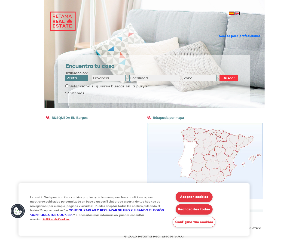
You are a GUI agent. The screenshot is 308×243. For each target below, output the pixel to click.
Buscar (229, 78)
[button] (17, 211)
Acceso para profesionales (239, 36)
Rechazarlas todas (194, 209)
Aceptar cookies (194, 197)
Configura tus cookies (194, 222)
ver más (77, 93)
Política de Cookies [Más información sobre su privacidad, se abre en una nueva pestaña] (56, 219)
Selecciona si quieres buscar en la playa (108, 86)
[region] (134, 209)
